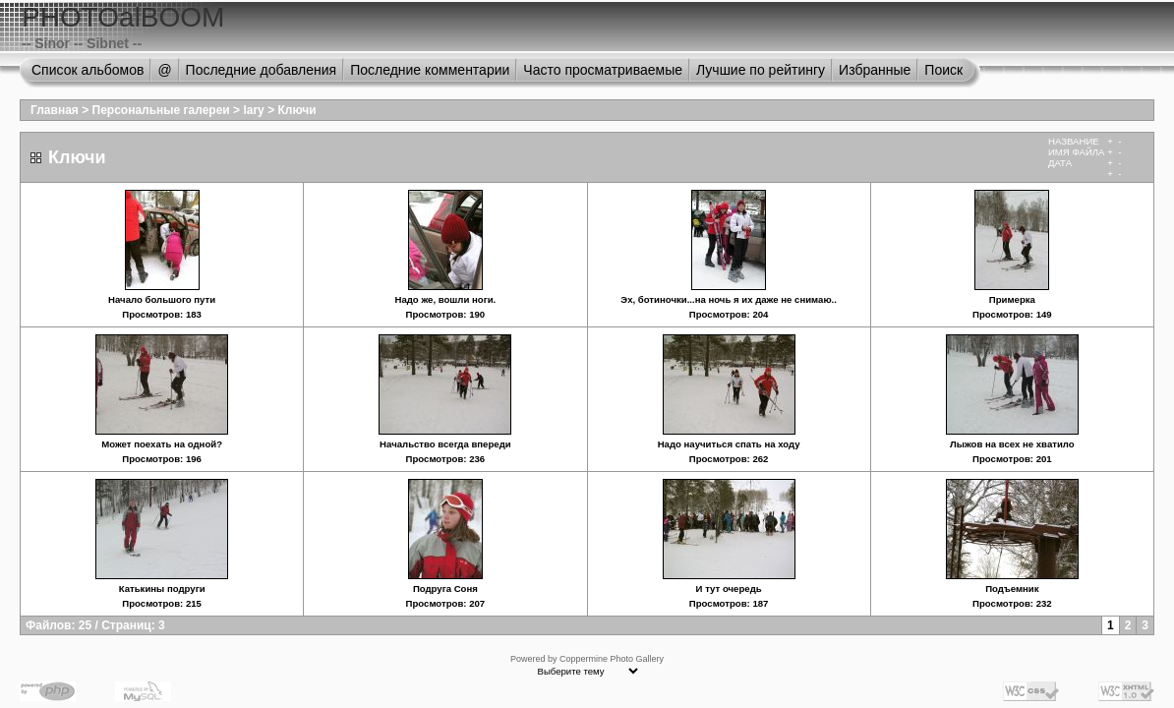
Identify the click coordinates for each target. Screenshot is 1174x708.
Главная (54, 110)
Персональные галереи (161, 110)
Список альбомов (87, 70)
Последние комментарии (429, 70)
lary (253, 110)
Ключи (296, 110)
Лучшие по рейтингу (760, 70)
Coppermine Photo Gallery (611, 659)
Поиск (943, 70)
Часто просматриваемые (602, 70)
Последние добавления (261, 70)
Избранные (874, 70)
